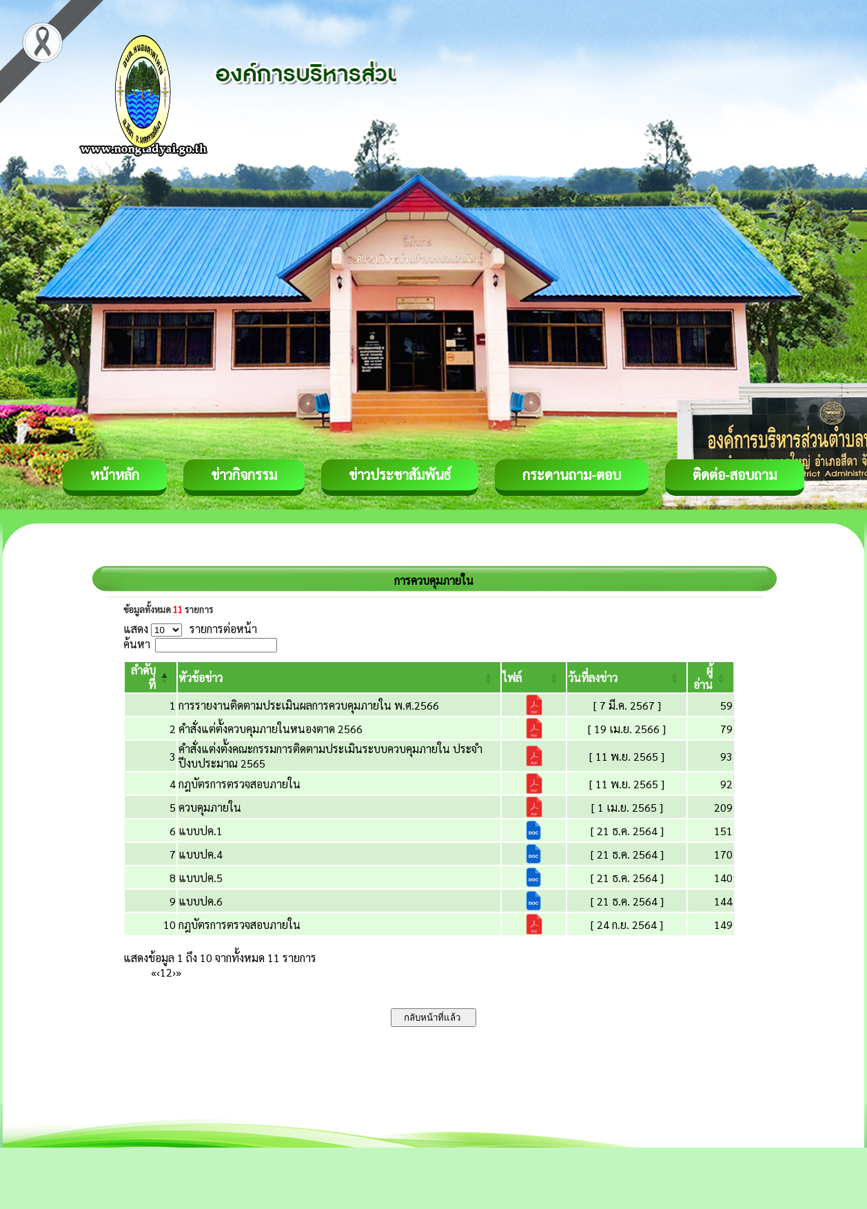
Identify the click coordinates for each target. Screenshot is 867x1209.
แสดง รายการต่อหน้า (190, 628)
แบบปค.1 (200, 830)
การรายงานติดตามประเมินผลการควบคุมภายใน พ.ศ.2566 (308, 705)
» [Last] (178, 972)
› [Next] (174, 972)
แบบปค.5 (200, 877)
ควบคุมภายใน (209, 807)
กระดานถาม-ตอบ (571, 474)
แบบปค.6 (200, 901)
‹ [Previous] (158, 972)
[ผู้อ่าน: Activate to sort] (711, 677)
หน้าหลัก (114, 474)
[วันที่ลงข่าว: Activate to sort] (626, 677)
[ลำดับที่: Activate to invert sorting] (150, 677)
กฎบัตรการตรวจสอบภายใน (239, 784)
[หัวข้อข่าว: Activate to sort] (339, 677)
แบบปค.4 (200, 854)
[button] (200, 677)
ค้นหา (136, 644)
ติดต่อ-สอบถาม (735, 474)
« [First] (153, 972)
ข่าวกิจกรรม (244, 474)
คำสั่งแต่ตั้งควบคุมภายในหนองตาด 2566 (270, 728)
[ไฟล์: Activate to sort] (534, 677)
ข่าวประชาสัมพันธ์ (400, 474)
